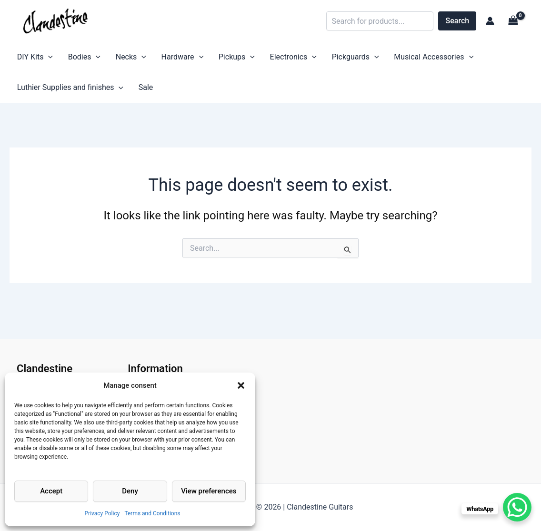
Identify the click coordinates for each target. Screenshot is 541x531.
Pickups (211, 58)
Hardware (163, 58)
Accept (51, 491)
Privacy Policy (102, 513)
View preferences (208, 491)
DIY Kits (32, 58)
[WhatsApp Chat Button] (517, 507)
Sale (137, 91)
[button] (241, 385)
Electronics (262, 58)
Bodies (76, 58)
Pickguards (319, 58)
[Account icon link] (490, 21)
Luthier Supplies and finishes (67, 92)
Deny (130, 491)
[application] (45, 58)
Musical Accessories (392, 58)
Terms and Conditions (152, 513)
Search (458, 20)
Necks (117, 58)
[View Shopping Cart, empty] (513, 21)
